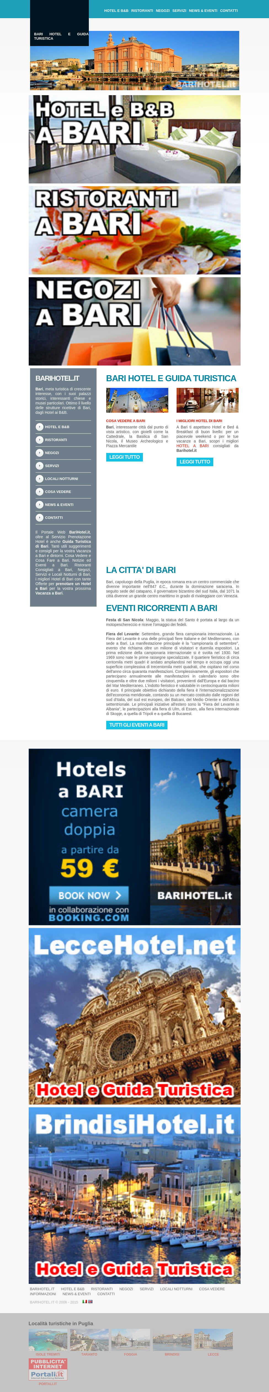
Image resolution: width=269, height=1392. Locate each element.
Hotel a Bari (193, 446)
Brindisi (172, 1354)
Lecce (213, 1354)
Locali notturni (61, 479)
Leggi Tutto (125, 457)
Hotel (142, 378)
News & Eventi (203, 11)
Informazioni (43, 1294)
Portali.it (48, 1384)
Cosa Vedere (58, 492)
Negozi (163, 11)
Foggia (130, 1354)
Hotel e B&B (116, 11)
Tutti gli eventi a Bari (137, 725)
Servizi (179, 11)
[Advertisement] (147, 513)
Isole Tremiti (48, 1354)
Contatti (229, 11)
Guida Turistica (200, 378)
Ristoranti (142, 11)
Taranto (89, 1354)
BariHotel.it (42, 1289)
